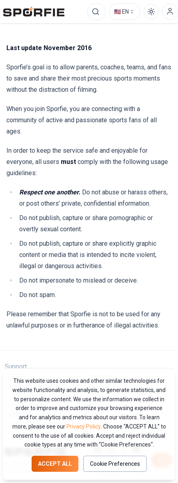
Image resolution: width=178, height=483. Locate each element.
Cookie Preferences (115, 464)
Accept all (55, 464)
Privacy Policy (83, 426)
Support (16, 366)
